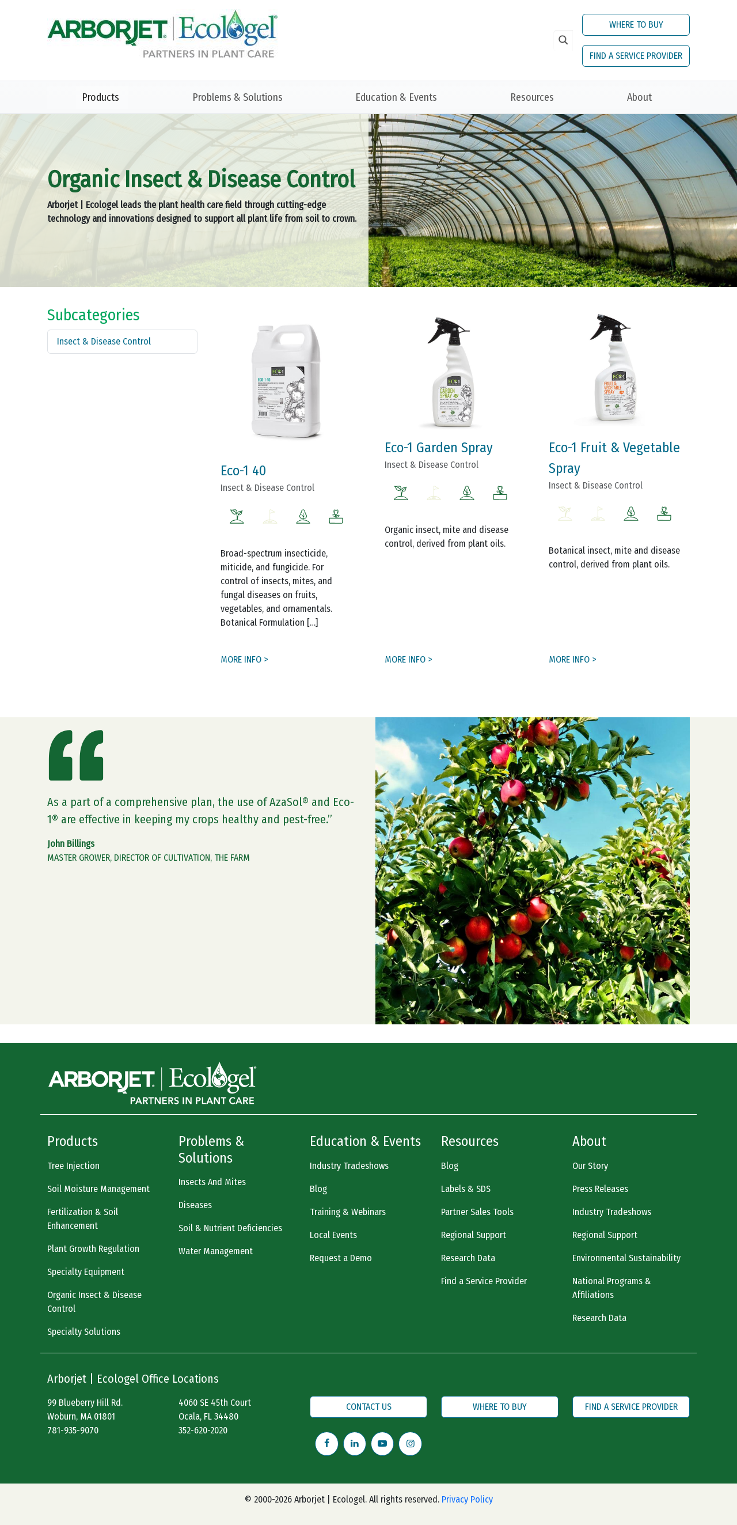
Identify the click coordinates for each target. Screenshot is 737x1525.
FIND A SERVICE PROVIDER (636, 55)
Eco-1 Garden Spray (439, 448)
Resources (532, 97)
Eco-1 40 (243, 471)
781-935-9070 (72, 1430)
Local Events (333, 1234)
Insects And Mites (212, 1181)
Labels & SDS (466, 1188)
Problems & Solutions (237, 97)
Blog (318, 1188)
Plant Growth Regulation (93, 1248)
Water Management (215, 1251)
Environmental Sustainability (626, 1257)
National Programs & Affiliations (611, 1288)
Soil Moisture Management (98, 1188)
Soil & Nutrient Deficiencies (230, 1228)
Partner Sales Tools (477, 1211)
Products (100, 97)
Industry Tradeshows (349, 1165)
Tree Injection (73, 1165)
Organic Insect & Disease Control (94, 1301)
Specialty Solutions (83, 1331)
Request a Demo (341, 1257)
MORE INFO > (244, 659)
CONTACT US (369, 1406)
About (639, 97)
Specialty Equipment (85, 1271)
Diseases (195, 1204)
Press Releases (600, 1188)
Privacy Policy (467, 1499)
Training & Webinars (348, 1211)
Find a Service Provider (484, 1281)
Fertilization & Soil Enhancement (82, 1218)
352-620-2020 (202, 1430)
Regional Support (473, 1234)
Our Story (590, 1165)
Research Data (468, 1257)
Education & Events (396, 97)
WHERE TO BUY (636, 24)
